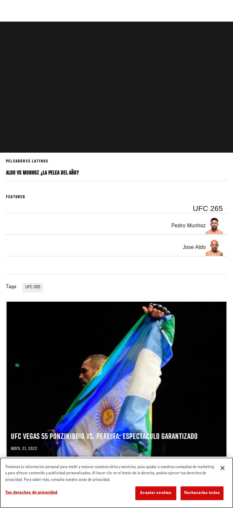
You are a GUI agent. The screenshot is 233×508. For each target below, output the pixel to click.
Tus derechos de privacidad (31, 493)
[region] (116, 483)
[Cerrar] (222, 468)
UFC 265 (32, 287)
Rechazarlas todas (202, 493)
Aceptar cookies (155, 493)
